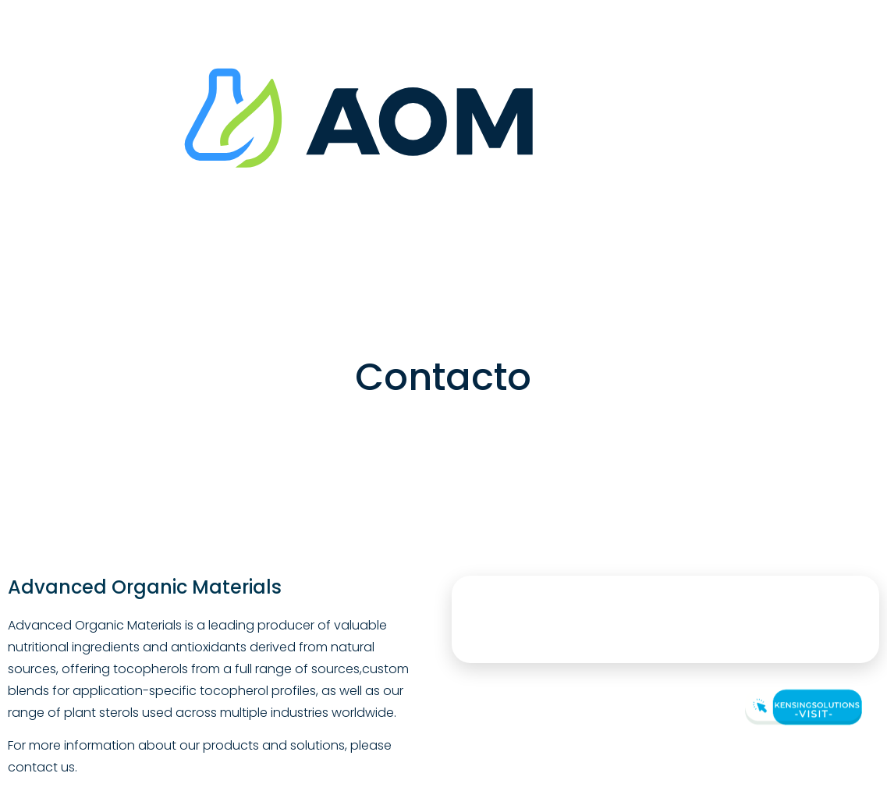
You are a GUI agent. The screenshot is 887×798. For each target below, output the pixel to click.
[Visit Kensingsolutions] (801, 707)
